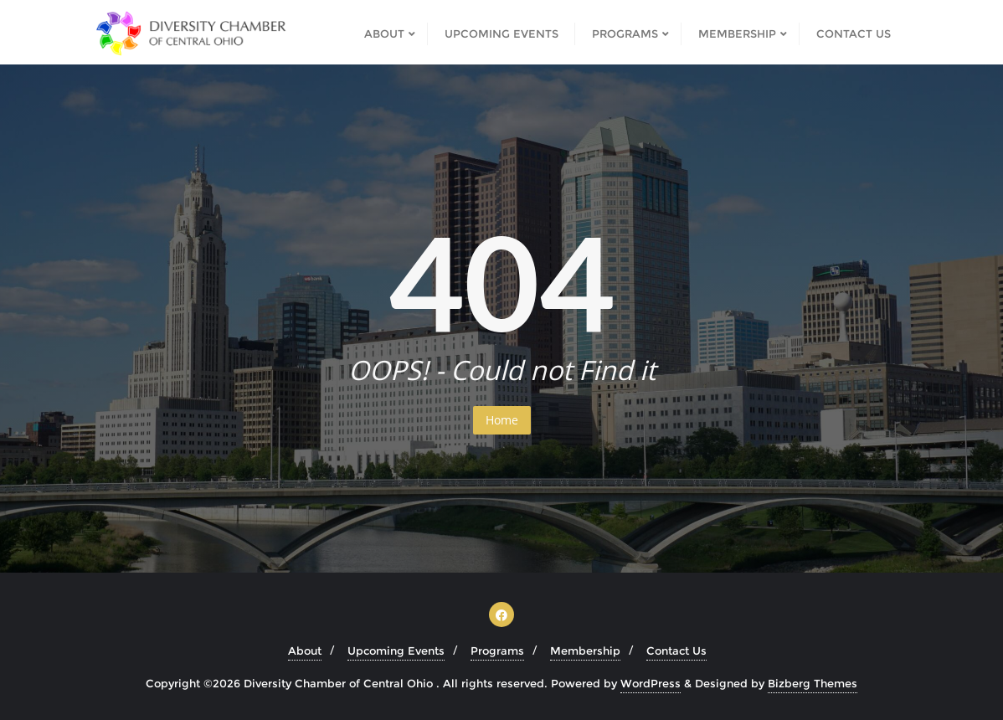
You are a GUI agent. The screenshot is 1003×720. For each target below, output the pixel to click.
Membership (585, 650)
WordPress (650, 683)
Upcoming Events (396, 650)
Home (502, 420)
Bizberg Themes (812, 683)
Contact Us (676, 650)
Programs (497, 650)
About (304, 650)
